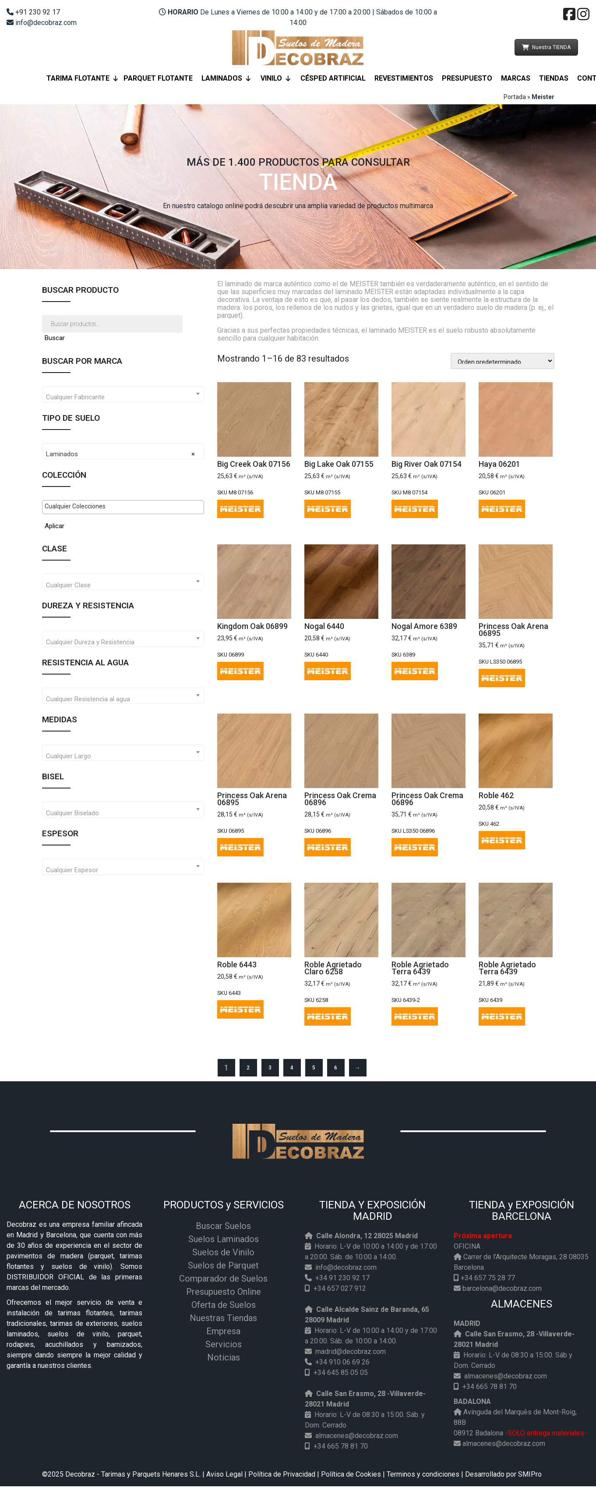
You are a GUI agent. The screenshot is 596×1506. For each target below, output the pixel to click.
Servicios (223, 1344)
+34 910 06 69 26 (342, 1362)
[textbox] (123, 397)
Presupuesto (467, 78)
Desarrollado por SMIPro (503, 1474)
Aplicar (54, 526)
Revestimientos (403, 78)
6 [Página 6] (335, 1068)
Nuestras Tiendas (223, 1318)
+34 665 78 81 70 (341, 1446)
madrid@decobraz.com (350, 1351)
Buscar (55, 338)
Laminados (226, 78)
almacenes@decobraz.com (356, 1435)
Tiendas (553, 78)
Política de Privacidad (281, 1474)
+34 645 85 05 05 (341, 1372)
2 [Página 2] (248, 1068)
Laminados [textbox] (120, 454)
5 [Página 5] (313, 1068)
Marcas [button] (515, 78)
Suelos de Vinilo (223, 1252)
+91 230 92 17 (37, 12)
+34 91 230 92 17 (342, 1278)
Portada (515, 96)
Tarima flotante (82, 78)
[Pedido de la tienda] (502, 361)
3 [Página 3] (270, 1068)
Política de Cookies (351, 1474)
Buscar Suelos (223, 1226)
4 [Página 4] (291, 1068)
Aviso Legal (224, 1474)
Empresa (223, 1331)
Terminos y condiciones (423, 1474)
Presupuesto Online (223, 1291)
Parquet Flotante (158, 78)
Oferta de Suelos (223, 1305)
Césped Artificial (333, 78)
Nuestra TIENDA (546, 47)
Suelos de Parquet (223, 1265)
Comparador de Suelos (223, 1278)
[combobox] (123, 394)
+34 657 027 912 (340, 1288)
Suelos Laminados (223, 1239)
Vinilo (276, 78)
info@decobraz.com (346, 1267)
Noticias (223, 1357)
